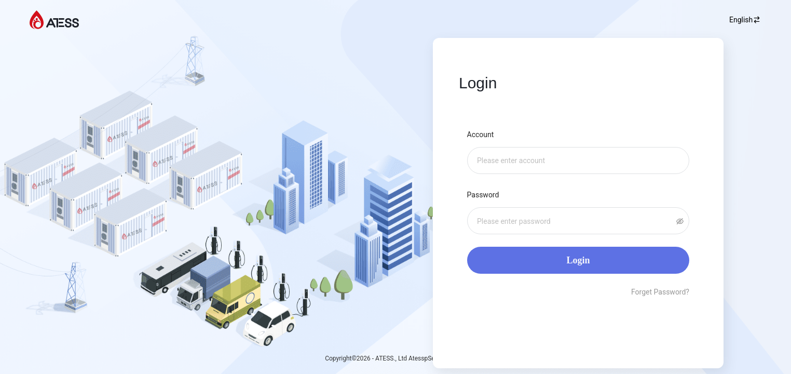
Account (482, 134)
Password (486, 195)
